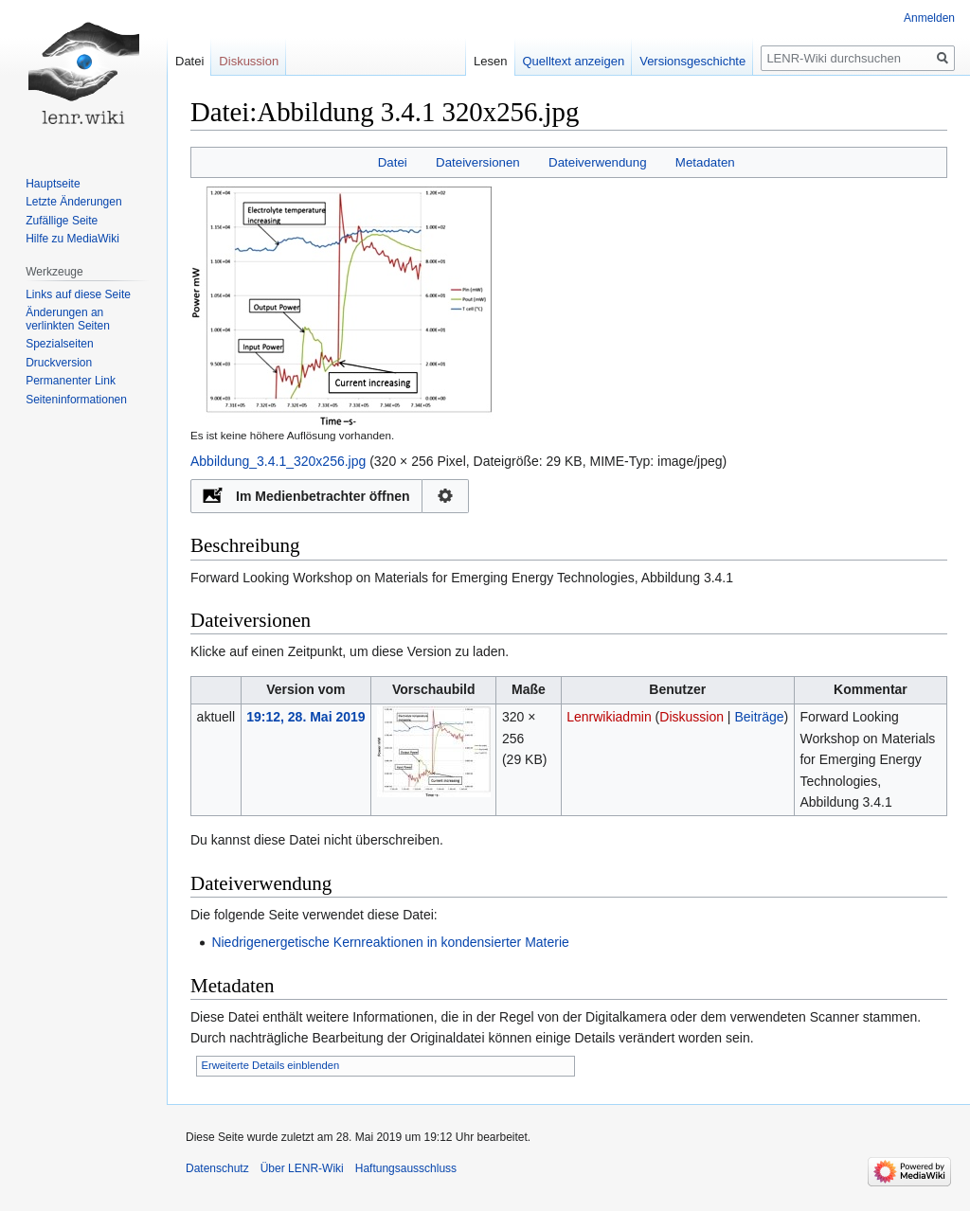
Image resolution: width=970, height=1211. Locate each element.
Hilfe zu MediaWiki (72, 238)
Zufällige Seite (62, 220)
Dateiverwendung (597, 162)
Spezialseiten (59, 343)
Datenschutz (217, 1168)
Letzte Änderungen (73, 201)
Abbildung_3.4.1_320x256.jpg (278, 461)
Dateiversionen (478, 162)
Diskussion (691, 716)
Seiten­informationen (76, 399)
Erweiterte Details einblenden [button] (271, 1065)
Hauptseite (53, 183)
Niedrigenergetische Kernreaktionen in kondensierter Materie (389, 942)
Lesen (490, 61)
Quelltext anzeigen (574, 61)
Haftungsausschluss (406, 1168)
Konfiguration (445, 496)
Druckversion (59, 362)
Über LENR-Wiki (302, 1168)
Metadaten (705, 162)
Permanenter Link (71, 380)
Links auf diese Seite (78, 294)
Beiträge (758, 716)
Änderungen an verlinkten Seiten (68, 319)
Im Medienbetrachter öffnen (323, 496)
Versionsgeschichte (692, 61)
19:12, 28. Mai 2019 (305, 716)
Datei (392, 162)
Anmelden (929, 18)
